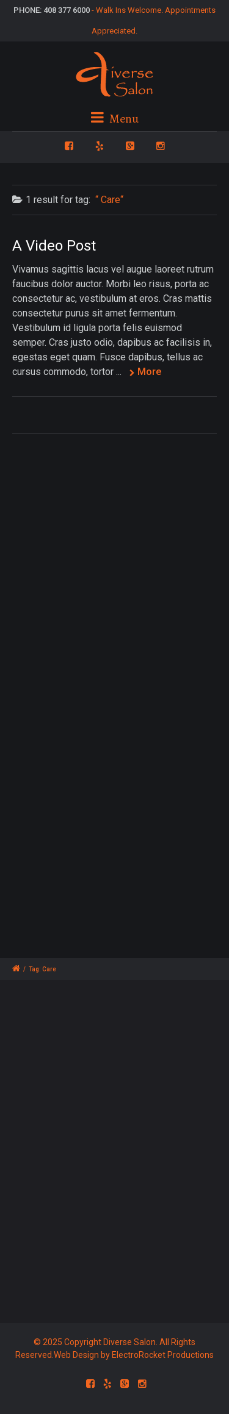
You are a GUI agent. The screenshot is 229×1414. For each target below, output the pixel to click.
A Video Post (54, 245)
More (149, 371)
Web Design (76, 1355)
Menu (115, 118)
